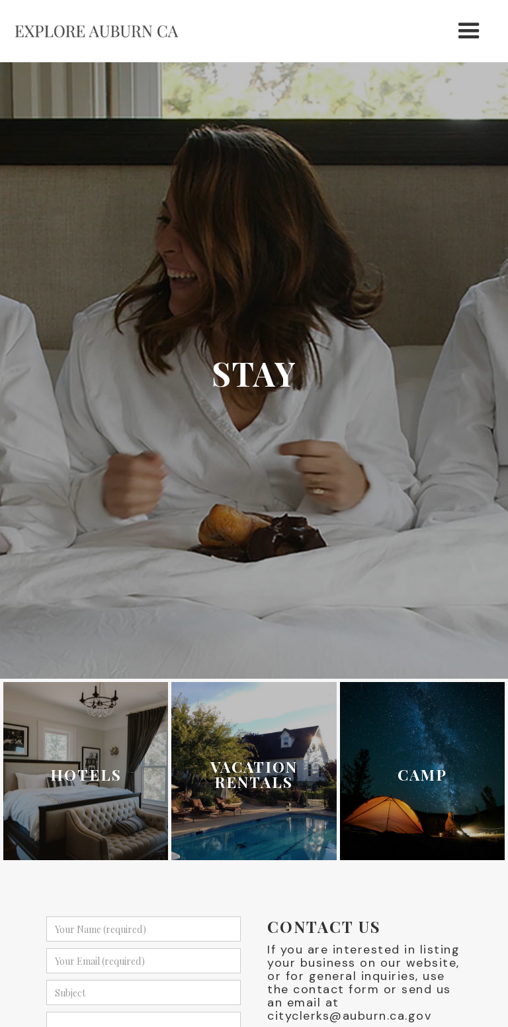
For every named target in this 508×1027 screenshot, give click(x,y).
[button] (469, 31)
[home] (96, 31)
